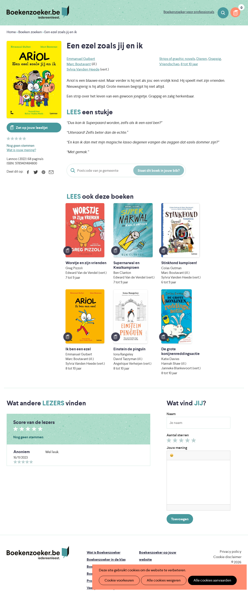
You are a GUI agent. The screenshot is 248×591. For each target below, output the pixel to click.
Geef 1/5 (170, 369)
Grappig (214, 58)
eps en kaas (199, 554)
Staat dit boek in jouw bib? (159, 170)
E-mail (51, 172)
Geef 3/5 (182, 369)
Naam (171, 341)
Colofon (145, 508)
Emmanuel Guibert (81, 58)
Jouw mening (177, 375)
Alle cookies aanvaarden (207, 580)
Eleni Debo (119, 554)
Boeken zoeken (223, 12)
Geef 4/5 (188, 369)
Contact (145, 515)
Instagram (237, 498)
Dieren (201, 58)
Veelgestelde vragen (103, 515)
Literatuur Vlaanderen (103, 542)
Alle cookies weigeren (161, 580)
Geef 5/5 (194, 369)
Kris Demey (158, 554)
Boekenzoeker (38, 12)
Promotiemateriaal (101, 508)
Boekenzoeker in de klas (106, 487)
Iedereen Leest (150, 536)
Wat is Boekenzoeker (103, 480)
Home (11, 32)
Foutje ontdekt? (99, 522)
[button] (172, 383)
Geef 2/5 (176, 369)
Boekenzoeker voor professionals (188, 12)
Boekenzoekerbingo (103, 501)
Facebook (28, 172)
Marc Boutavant (79, 64)
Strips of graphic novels (177, 58)
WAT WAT (126, 548)
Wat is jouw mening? (21, 150)
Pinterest (43, 172)
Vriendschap (169, 64)
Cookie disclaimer (227, 484)
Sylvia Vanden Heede (83, 69)
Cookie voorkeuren (118, 580)
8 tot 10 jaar (189, 64)
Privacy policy (230, 479)
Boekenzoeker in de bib (106, 494)
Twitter (35, 172)
